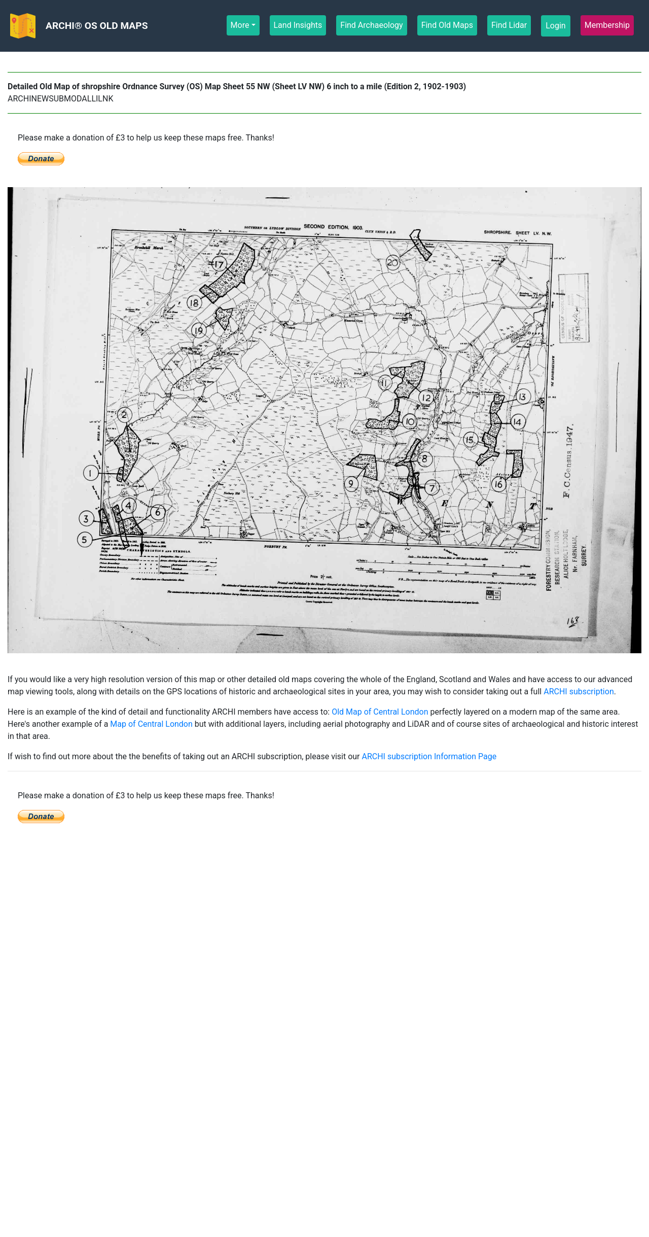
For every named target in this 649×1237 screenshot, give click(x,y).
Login (555, 25)
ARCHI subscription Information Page (429, 756)
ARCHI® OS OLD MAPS (97, 25)
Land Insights (298, 24)
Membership (607, 24)
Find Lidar (509, 24)
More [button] (240, 25)
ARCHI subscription (579, 691)
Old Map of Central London (380, 712)
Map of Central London (151, 724)
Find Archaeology (371, 24)
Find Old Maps (447, 24)
